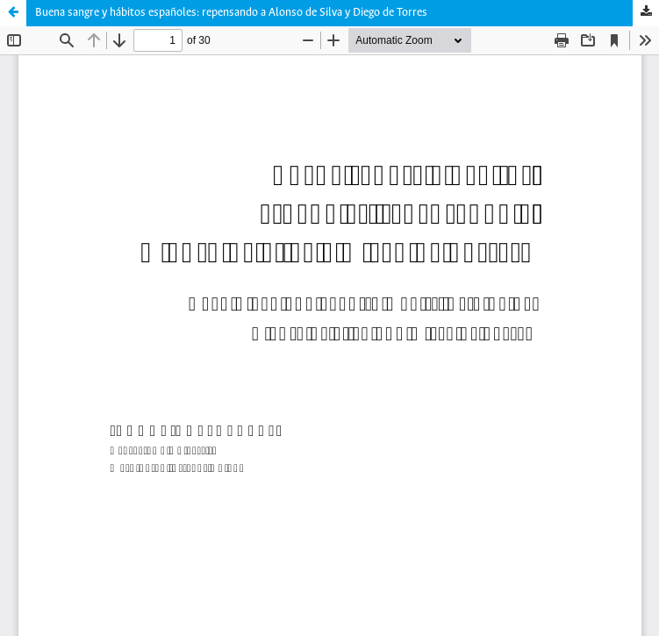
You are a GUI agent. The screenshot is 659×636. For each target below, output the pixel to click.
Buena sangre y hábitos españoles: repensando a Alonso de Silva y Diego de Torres (231, 12)
